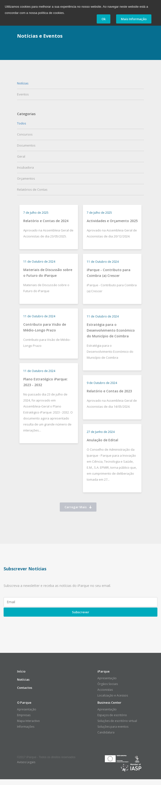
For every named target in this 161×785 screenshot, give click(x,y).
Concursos (25, 134)
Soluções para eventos (112, 727)
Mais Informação (134, 19)
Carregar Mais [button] (78, 507)
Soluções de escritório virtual (117, 721)
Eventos (23, 94)
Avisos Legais (26, 762)
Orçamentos (26, 178)
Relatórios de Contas (32, 189)
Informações (25, 727)
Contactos (24, 687)
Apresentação (107, 678)
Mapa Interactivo (28, 721)
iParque (103, 671)
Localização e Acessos (112, 695)
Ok (103, 19)
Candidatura (105, 732)
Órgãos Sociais (107, 684)
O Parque (24, 702)
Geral (21, 156)
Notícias (23, 83)
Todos (21, 123)
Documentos (26, 145)
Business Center (109, 702)
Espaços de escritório (112, 715)
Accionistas (105, 690)
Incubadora (25, 167)
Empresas (23, 715)
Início (21, 671)
